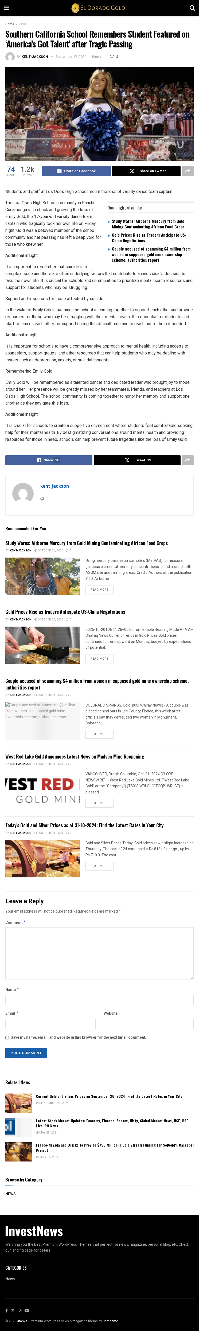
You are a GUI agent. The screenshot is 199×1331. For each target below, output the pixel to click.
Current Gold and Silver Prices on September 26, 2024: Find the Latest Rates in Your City (109, 1098)
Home (9, 24)
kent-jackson (35, 56)
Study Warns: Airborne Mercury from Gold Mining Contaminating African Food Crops (148, 223)
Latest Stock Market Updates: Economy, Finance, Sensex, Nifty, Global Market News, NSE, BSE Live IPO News (112, 1125)
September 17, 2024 (71, 56)
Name (12, 991)
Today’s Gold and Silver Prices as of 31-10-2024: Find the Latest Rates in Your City (84, 825)
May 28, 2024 (46, 1134)
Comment (15, 923)
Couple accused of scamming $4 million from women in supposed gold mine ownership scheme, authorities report (151, 254)
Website (111, 1015)
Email (12, 1015)
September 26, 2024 (52, 1105)
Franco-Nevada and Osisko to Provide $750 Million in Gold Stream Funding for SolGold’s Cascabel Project (115, 1149)
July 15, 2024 (47, 1159)
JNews (22, 1323)
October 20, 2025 (48, 550)
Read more (99, 589)
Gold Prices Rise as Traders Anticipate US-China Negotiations (149, 237)
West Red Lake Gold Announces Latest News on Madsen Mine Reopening (74, 756)
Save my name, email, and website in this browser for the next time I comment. (78, 1039)
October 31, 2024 (48, 695)
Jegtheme (110, 1323)
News (22, 24)
